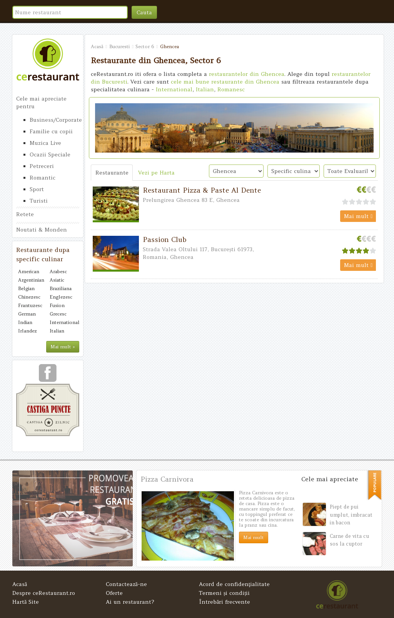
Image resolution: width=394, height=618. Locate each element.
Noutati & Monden (41, 229)
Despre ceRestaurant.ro (43, 592)
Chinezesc (29, 297)
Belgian (26, 288)
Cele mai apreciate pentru (41, 102)
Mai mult (358, 216)
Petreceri (42, 166)
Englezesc (61, 297)
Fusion (57, 305)
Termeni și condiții (224, 592)
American (28, 271)
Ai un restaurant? (130, 601)
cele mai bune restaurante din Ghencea (225, 81)
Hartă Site (25, 601)
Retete (25, 214)
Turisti (39, 200)
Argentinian (31, 280)
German (27, 314)
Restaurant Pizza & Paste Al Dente (202, 190)
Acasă (19, 584)
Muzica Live (45, 142)
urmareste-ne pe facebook (48, 375)
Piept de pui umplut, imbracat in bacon (351, 515)
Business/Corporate (54, 119)
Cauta (144, 12)
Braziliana (61, 288)
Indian (25, 322)
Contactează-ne (126, 584)
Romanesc (231, 89)
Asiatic (57, 280)
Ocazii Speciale (50, 154)
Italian (57, 331)
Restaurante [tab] (112, 172)
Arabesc (58, 271)
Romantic (42, 177)
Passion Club (165, 239)
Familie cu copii (51, 131)
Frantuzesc (30, 305)
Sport (37, 189)
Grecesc (58, 314)
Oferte (114, 592)
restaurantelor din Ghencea (246, 74)
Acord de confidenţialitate (234, 584)
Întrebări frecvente (224, 601)
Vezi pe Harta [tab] (156, 172)
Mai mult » (62, 346)
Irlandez (27, 331)
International (63, 322)
